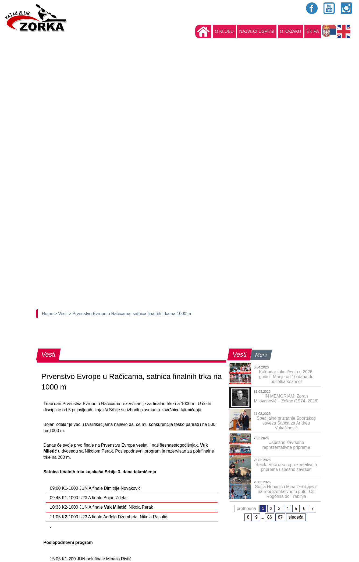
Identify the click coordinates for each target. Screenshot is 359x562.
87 (280, 517)
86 (269, 517)
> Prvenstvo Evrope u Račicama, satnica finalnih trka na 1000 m (130, 313)
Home (48, 313)
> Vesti (62, 313)
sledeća (296, 517)
